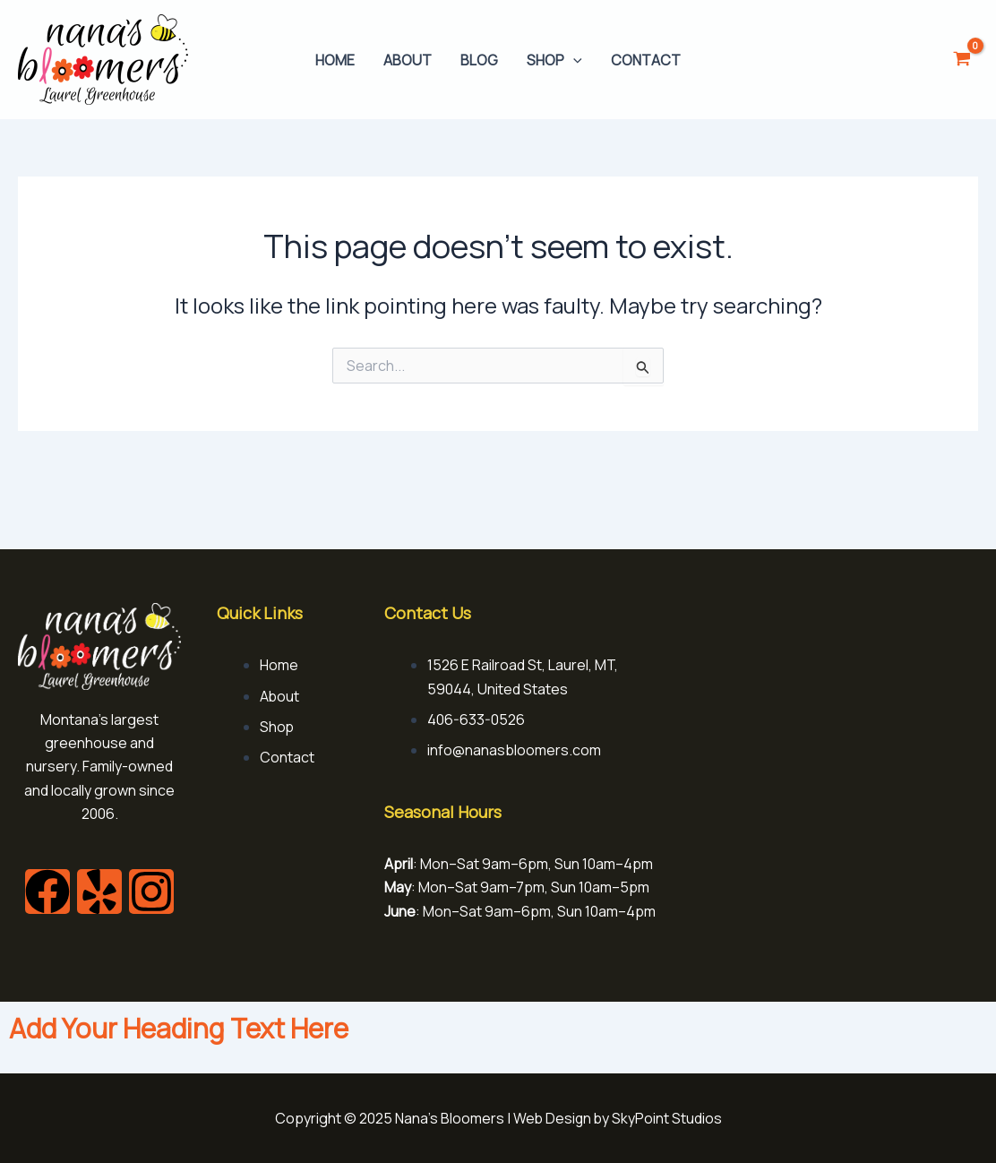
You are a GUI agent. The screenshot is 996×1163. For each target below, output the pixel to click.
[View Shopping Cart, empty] (961, 60)
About (407, 60)
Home (335, 60)
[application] (573, 60)
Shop (554, 60)
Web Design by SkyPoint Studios (617, 1118)
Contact (646, 60)
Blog (479, 60)
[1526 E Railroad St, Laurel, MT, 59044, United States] (838, 670)
